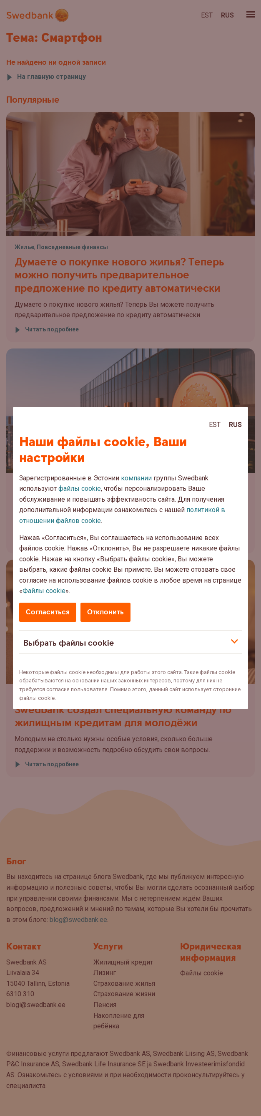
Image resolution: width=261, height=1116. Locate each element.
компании (136, 478)
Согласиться (48, 612)
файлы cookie (79, 488)
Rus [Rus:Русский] (235, 425)
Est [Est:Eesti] (215, 425)
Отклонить (105, 612)
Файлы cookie (44, 591)
